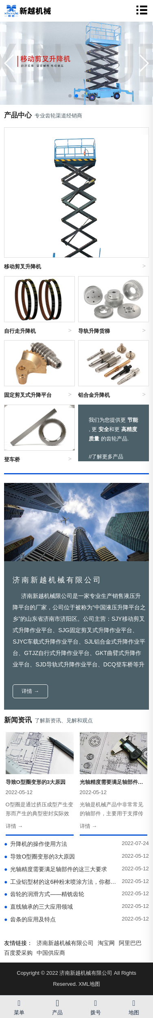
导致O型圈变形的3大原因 (39, 856)
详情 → (30, 691)
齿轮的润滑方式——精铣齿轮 (44, 894)
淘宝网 (106, 943)
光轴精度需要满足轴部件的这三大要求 (55, 869)
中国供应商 (51, 952)
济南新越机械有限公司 (65, 943)
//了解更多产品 (106, 457)
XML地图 (89, 984)
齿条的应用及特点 (30, 919)
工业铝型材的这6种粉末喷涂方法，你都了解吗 (61, 882)
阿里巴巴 (130, 943)
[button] (143, 63)
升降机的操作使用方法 (35, 844)
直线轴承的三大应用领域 (38, 906)
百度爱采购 (18, 952)
